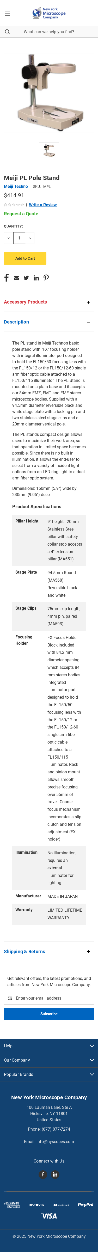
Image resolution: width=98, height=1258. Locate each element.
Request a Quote (21, 213)
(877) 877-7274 (56, 1129)
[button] (41, 204)
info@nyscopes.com (55, 1141)
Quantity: (13, 226)
